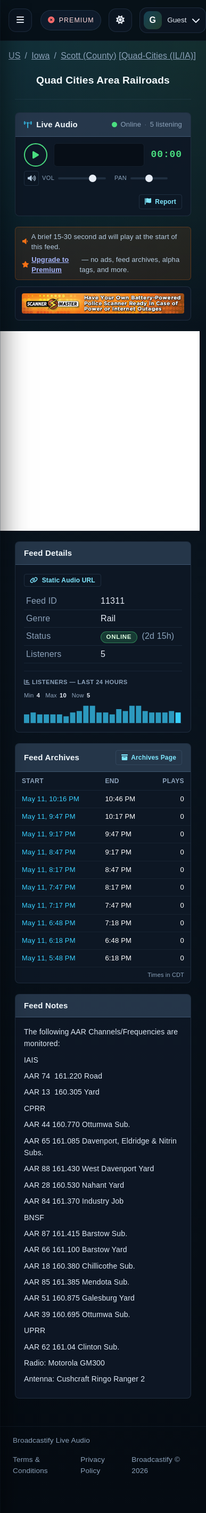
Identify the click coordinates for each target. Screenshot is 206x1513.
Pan (120, 178)
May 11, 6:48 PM (49, 923)
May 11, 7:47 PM (49, 887)
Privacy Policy (92, 1465)
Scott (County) (89, 55)
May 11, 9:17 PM (49, 834)
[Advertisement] (100, 431)
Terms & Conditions (30, 1465)
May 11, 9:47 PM (49, 816)
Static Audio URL (62, 580)
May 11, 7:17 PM (49, 905)
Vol (48, 178)
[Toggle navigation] (20, 20)
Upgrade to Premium (50, 265)
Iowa (40, 55)
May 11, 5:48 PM (49, 958)
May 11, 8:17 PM (49, 870)
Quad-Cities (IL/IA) (157, 55)
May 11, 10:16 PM (50, 799)
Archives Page (148, 757)
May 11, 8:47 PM (49, 852)
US (15, 55)
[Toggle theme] (120, 20)
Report (160, 201)
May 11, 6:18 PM (49, 940)
